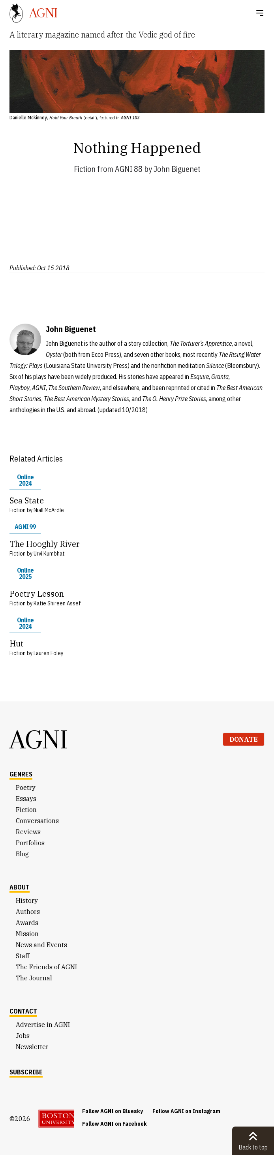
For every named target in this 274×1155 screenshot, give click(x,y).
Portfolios (30, 843)
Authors (28, 912)
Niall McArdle (49, 510)
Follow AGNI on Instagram (186, 1111)
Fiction (85, 169)
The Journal (34, 978)
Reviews (28, 832)
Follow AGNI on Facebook (114, 1123)
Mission (27, 934)
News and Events (41, 945)
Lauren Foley (48, 653)
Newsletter (32, 1047)
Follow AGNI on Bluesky (112, 1111)
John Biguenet (177, 169)
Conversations (37, 821)
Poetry (26, 787)
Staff (22, 956)
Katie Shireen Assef (57, 603)
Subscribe (26, 1072)
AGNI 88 (129, 169)
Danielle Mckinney (28, 118)
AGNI (38, 739)
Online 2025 (25, 573)
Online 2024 (25, 480)
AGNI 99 (25, 527)
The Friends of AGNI (46, 967)
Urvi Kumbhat (49, 553)
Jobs (23, 1036)
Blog (22, 854)
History (27, 900)
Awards (27, 923)
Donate (243, 739)
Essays (26, 799)
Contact (23, 1011)
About (19, 887)
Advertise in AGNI (43, 1025)
